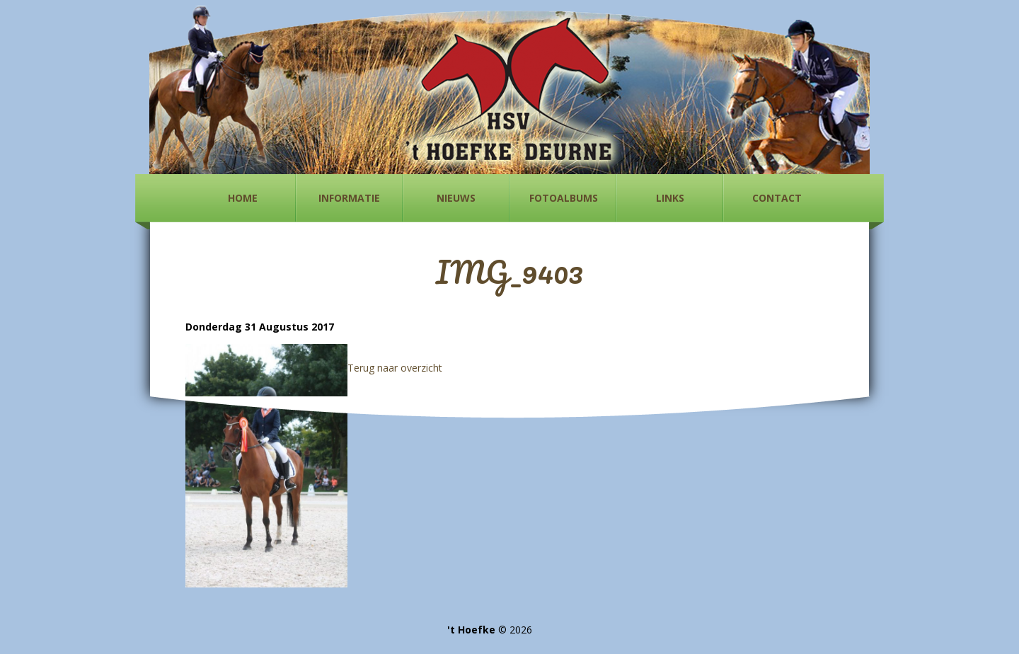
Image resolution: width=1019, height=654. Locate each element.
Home (243, 198)
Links (670, 198)
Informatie (349, 198)
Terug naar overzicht (394, 367)
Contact (777, 198)
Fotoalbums (563, 198)
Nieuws (456, 198)
